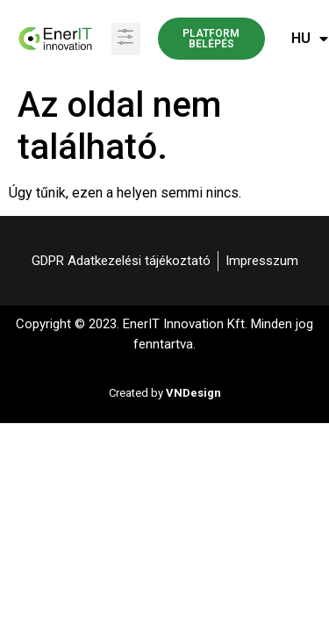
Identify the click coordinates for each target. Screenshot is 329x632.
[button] (125, 39)
